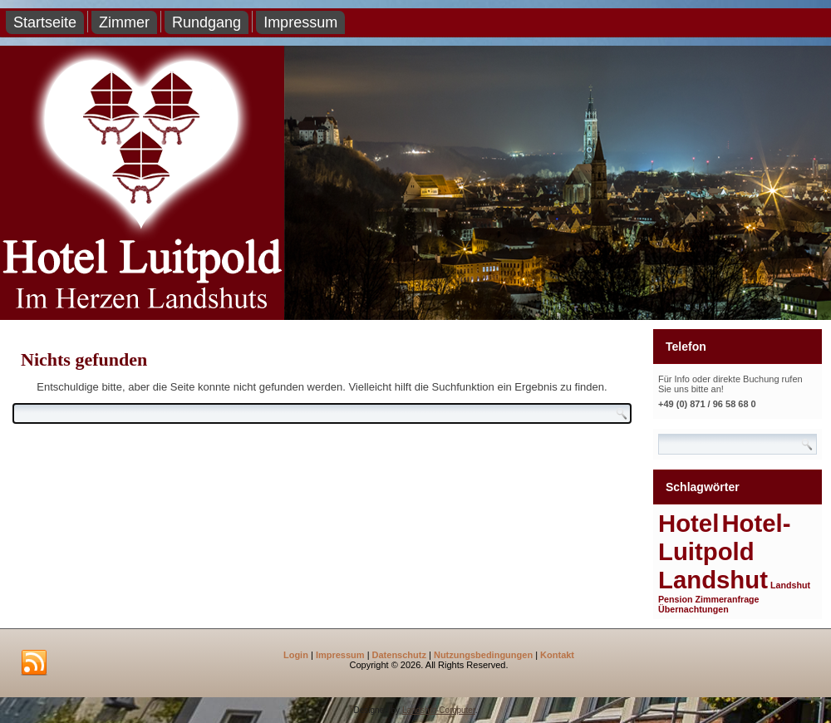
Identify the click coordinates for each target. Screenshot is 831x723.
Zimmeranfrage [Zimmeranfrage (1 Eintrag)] (728, 599)
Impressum (300, 22)
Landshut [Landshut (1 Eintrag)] (790, 585)
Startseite (44, 22)
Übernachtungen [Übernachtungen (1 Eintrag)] (693, 609)
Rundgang (206, 22)
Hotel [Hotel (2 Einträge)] (688, 523)
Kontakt (557, 655)
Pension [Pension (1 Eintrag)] (675, 599)
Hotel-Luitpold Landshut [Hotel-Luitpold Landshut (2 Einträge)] (724, 551)
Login (295, 655)
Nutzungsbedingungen (483, 655)
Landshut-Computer (438, 710)
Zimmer (124, 22)
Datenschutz (399, 655)
